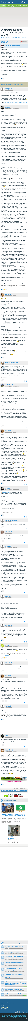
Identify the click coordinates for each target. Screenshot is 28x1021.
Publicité (19, 1016)
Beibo (3, 367)
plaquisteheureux (5, 492)
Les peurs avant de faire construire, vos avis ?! (12, 32)
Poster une (21, 790)
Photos (18, 5)
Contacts (3, 1015)
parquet (24, 452)
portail (11, 337)
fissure (19, 668)
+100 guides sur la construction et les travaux (19, 816)
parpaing (12, 178)
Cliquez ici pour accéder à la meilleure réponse (12, 84)
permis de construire (5, 715)
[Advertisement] (14, 728)
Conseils (25, 5)
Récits (10, 6)
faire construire (22, 759)
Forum (2, 5)
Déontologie (14, 1016)
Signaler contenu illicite (10, 1015)
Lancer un (8, 790)
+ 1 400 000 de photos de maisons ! (14, 837)
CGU (8, 1016)
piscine (5, 337)
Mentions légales (18, 1015)
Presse (10, 1016)
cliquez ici (7, 655)
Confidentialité (23, 1016)
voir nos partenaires (4, 1008)
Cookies (14, 1017)
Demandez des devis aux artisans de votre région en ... (7, 816)
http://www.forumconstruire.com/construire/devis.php (16, 102)
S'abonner (24, 41)
